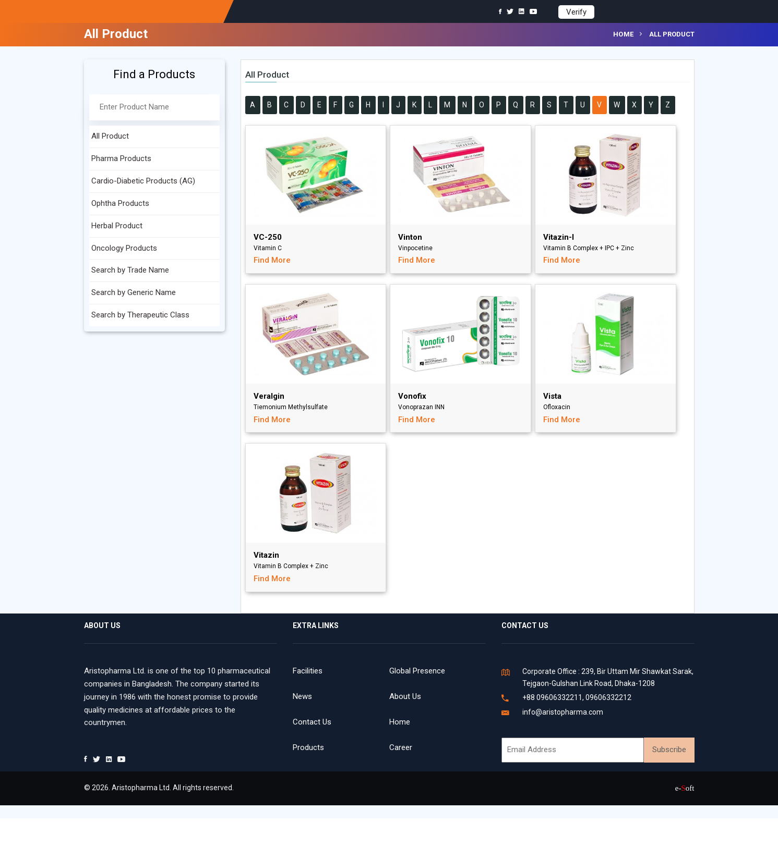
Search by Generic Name (133, 292)
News (302, 696)
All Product (110, 136)
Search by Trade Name (130, 270)
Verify (576, 12)
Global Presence (417, 671)
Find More (272, 260)
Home (623, 34)
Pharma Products (121, 158)
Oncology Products (124, 248)
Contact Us (312, 722)
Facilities (307, 671)
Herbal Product (116, 225)
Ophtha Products (120, 203)
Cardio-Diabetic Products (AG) (143, 181)
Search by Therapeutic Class (140, 315)
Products (308, 747)
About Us (405, 696)
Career (400, 747)
